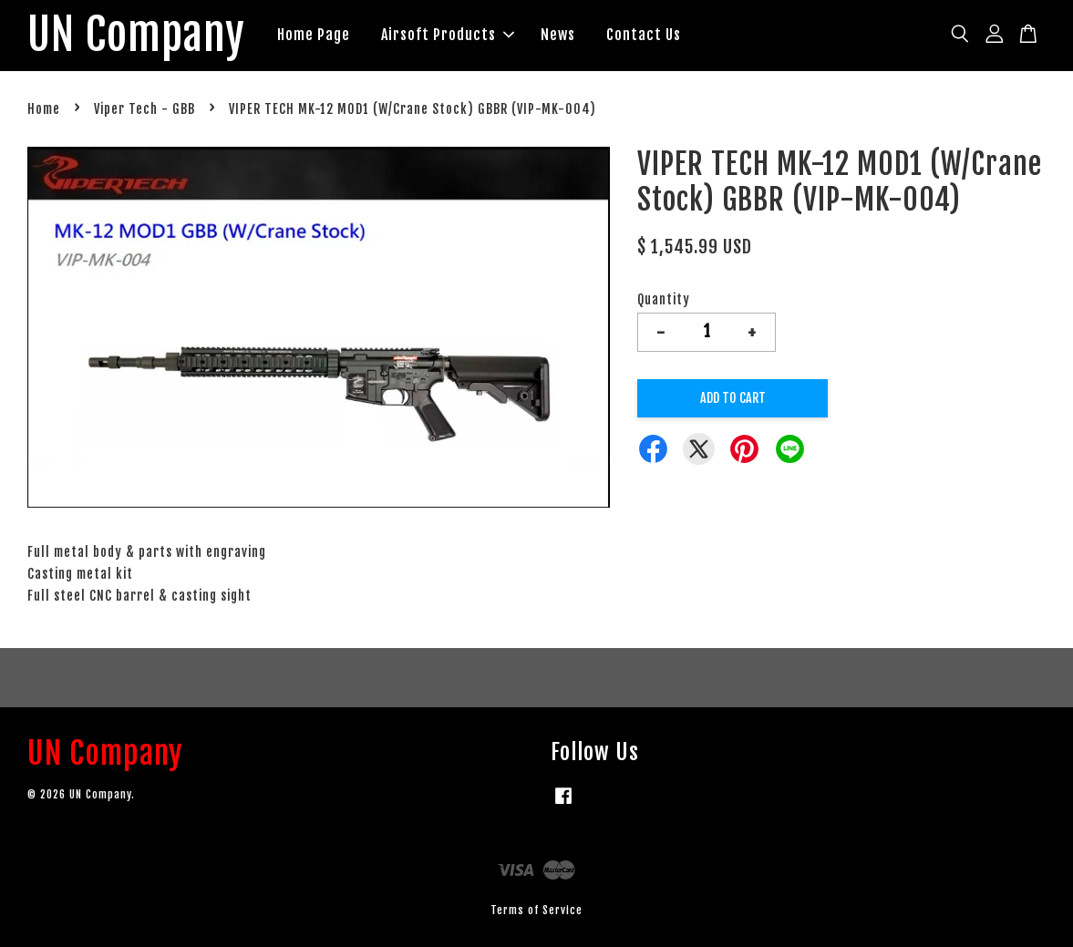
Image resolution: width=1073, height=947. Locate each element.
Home (43, 109)
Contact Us (643, 35)
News (558, 35)
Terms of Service (536, 910)
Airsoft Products (447, 35)
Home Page (313, 35)
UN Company (136, 35)
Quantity (663, 299)
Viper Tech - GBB (144, 109)
